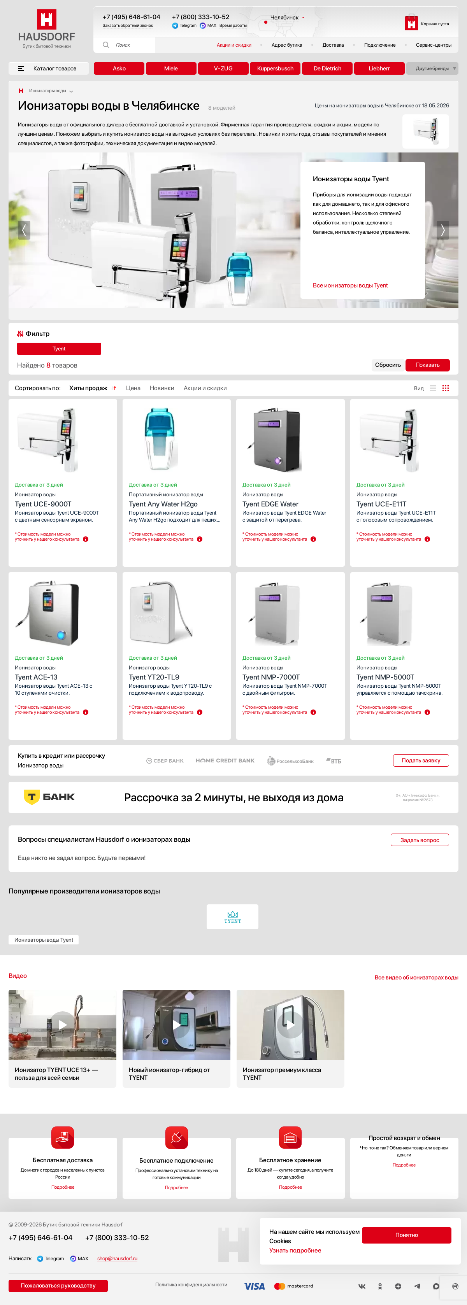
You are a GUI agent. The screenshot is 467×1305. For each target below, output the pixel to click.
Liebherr (379, 68)
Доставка (333, 45)
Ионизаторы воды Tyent (43, 940)
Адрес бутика (287, 45)
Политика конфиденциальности (186, 1287)
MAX (211, 25)
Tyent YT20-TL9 (177, 671)
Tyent (40, 348)
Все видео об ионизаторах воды (416, 977)
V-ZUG (223, 68)
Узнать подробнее (295, 1250)
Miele (171, 68)
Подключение (380, 45)
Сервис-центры (433, 45)
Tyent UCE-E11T (404, 498)
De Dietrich (327, 68)
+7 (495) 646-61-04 (131, 17)
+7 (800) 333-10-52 (200, 17)
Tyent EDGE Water (290, 498)
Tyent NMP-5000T (404, 671)
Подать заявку (421, 760)
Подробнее (62, 1187)
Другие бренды (432, 68)
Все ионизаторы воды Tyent (350, 285)
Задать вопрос (419, 840)
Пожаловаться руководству (55, 1286)
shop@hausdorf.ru (127, 1258)
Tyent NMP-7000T (290, 671)
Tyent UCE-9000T (63, 498)
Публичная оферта (435, 1224)
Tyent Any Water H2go (177, 498)
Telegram (188, 25)
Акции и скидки (234, 45)
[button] (24, 230)
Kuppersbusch (275, 68)
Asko (119, 68)
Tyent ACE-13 (63, 671)
